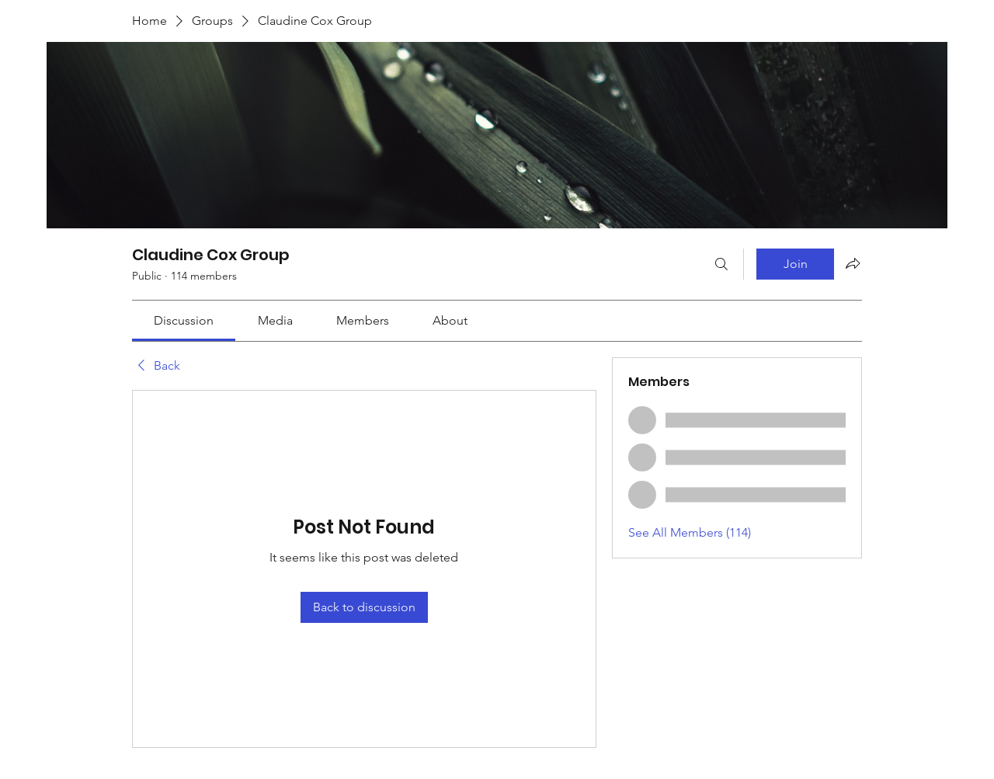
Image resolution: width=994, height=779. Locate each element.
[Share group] (852, 263)
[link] (184, 320)
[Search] (721, 264)
